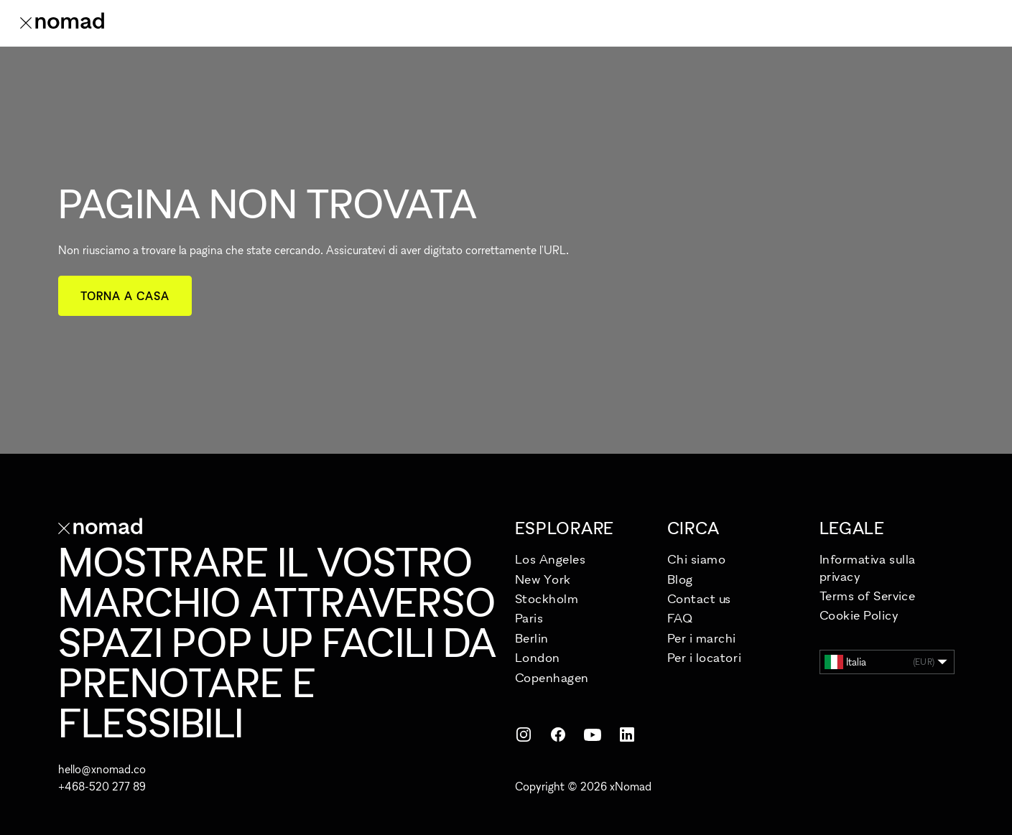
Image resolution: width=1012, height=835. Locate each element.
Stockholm (547, 598)
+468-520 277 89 (102, 786)
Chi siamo (696, 558)
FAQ (680, 617)
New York (543, 579)
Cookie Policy (859, 614)
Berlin (532, 637)
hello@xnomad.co (102, 769)
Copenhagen (552, 677)
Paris (529, 617)
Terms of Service (868, 595)
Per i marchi (701, 637)
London (537, 657)
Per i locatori (704, 657)
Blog (680, 579)
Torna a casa (125, 296)
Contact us (699, 598)
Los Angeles (550, 558)
